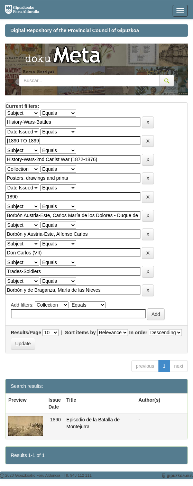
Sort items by (80, 332)
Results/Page (26, 332)
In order (138, 332)
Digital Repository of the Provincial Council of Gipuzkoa (74, 30)
